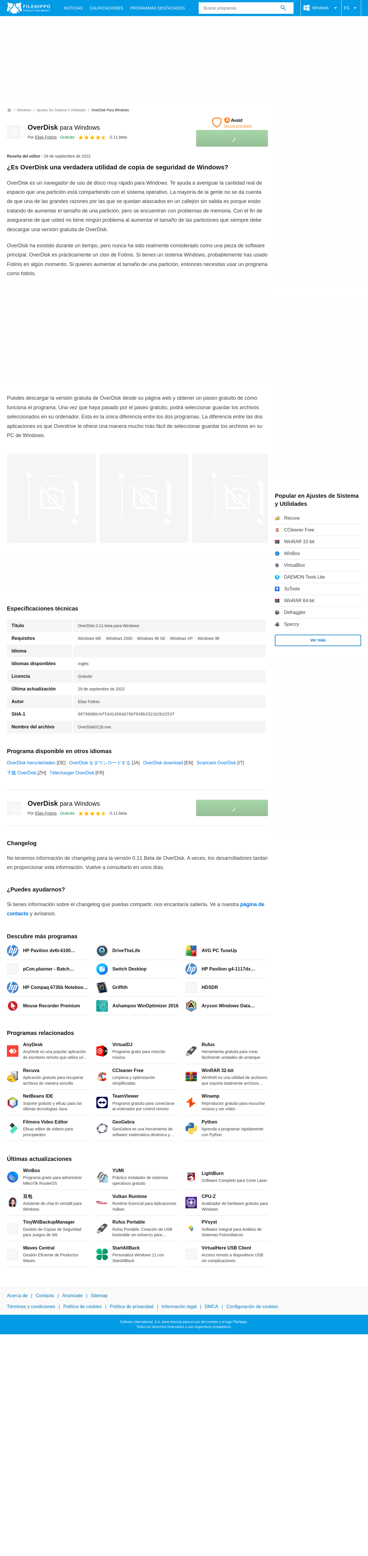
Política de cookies (82, 1306)
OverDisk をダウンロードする (100, 762)
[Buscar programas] (283, 8)
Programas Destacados (157, 8)
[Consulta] (246, 8)
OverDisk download (163, 762)
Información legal (179, 1306)
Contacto (45, 1295)
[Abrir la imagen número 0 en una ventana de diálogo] (51, 498)
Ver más (318, 640)
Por (42, 137)
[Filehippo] (28, 8)
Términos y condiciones (31, 1306)
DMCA (211, 1306)
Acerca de (17, 1295)
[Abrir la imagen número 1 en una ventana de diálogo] (144, 498)
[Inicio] (9, 110)
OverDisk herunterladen (31, 762)
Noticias (73, 8)
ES (351, 8)
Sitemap (99, 1295)
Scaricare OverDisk (216, 762)
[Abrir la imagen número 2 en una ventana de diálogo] (236, 498)
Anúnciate (72, 1295)
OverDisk (64, 127)
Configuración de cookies (252, 1306)
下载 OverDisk (21, 772)
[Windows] (24, 110)
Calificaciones (106, 8)
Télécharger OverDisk (71, 772)
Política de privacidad (132, 1306)
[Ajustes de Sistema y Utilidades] (61, 110)
